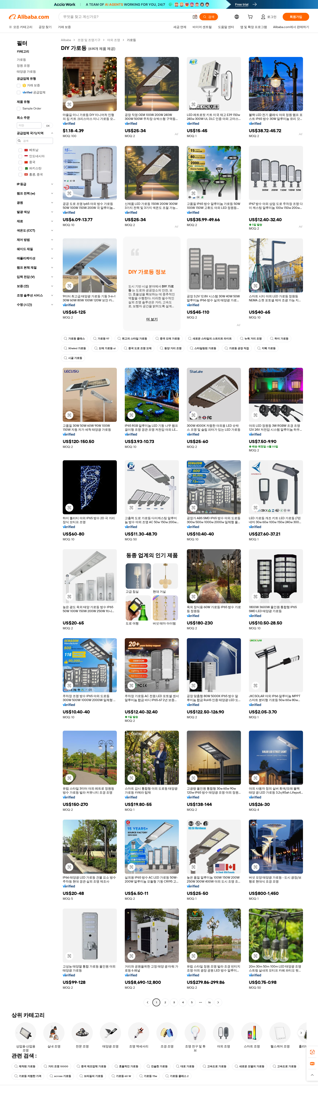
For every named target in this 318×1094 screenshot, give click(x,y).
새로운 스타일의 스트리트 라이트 (210, 338)
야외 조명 (113, 40)
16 (209, 1002)
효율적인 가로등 (126, 1066)
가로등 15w (148, 1076)
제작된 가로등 (24, 1066)
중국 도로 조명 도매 (137, 348)
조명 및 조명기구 (89, 40)
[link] (312, 1052)
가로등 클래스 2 (177, 1076)
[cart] (251, 17)
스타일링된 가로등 (203, 348)
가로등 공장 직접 (237, 348)
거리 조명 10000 (56, 1066)
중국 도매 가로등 (167, 338)
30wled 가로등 (75, 348)
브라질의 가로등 (91, 1076)
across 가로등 (60, 1076)
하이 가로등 (279, 338)
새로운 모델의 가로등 (249, 1066)
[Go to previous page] (147, 1002)
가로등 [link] (131, 40)
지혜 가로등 (266, 348)
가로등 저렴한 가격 (27, 1076)
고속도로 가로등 (214, 1066)
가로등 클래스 (74, 338)
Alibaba (66, 40)
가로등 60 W (121, 1076)
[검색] (208, 16)
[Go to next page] (218, 1002)
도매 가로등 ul (104, 348)
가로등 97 (101, 338)
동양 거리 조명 (171, 348)
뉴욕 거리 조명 (251, 338)
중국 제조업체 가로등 (91, 1066)
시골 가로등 (73, 358)
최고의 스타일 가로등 (132, 338)
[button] (195, 16)
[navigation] (33, 521)
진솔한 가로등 (157, 1066)
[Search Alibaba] (126, 16)
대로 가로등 (185, 1066)
